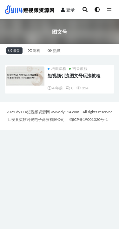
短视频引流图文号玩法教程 (74, 75)
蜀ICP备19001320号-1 (89, 119)
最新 (14, 50)
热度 (54, 50)
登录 (68, 9)
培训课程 (57, 68)
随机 (34, 50)
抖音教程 (78, 68)
